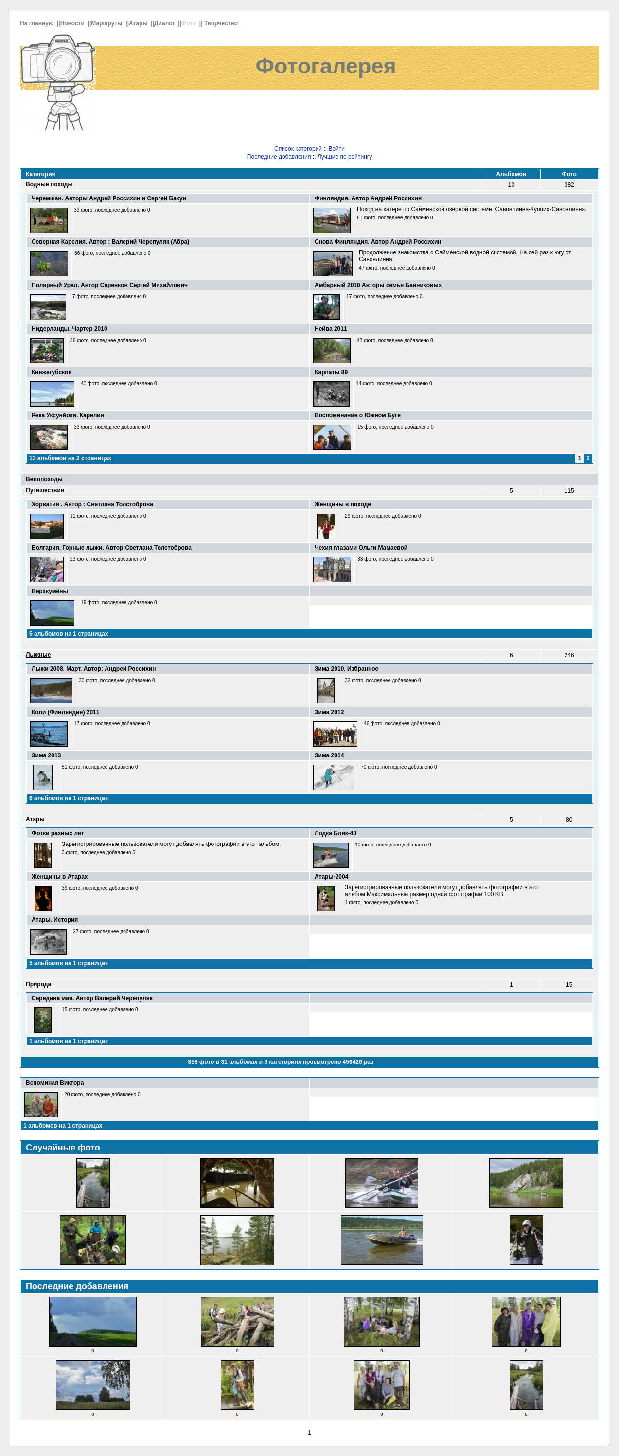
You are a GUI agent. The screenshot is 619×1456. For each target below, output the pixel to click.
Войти (336, 148)
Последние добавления (279, 156)
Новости (73, 23)
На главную (37, 23)
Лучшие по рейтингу (345, 156)
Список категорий (298, 148)
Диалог (165, 23)
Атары (139, 23)
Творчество (221, 23)
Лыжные (38, 654)
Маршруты (107, 23)
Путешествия (45, 490)
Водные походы (49, 184)
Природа (38, 984)
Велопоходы (44, 479)
